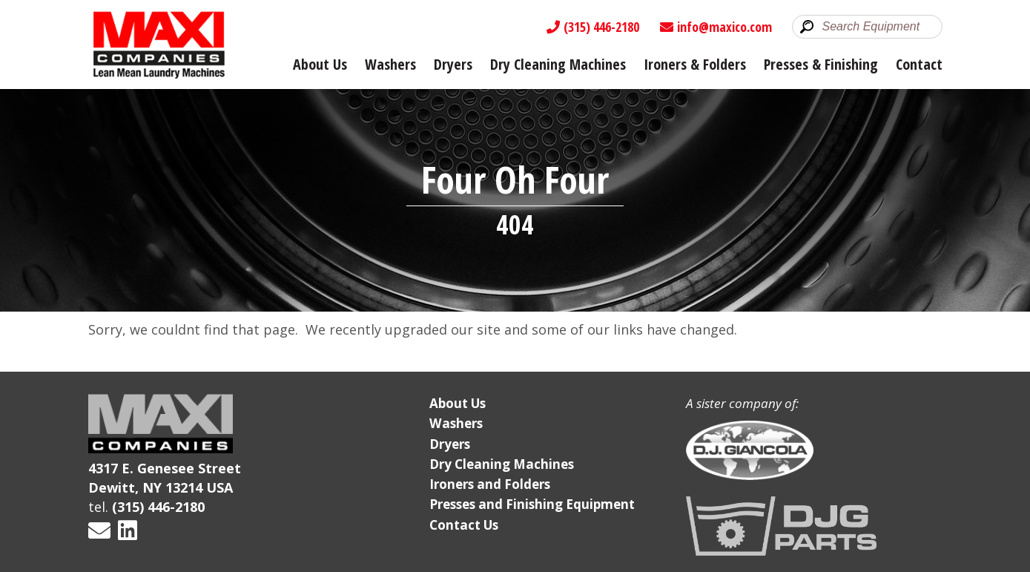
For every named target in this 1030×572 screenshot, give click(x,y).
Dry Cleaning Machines (558, 64)
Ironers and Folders (489, 484)
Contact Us (463, 524)
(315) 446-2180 (593, 27)
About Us (320, 64)
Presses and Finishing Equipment (532, 504)
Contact (919, 64)
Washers (390, 64)
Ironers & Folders (695, 64)
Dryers (453, 64)
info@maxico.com (716, 27)
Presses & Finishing (821, 64)
